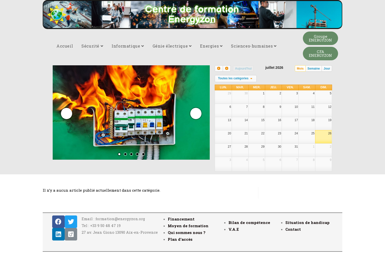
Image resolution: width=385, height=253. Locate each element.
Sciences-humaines (253, 46)
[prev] (219, 68)
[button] (320, 38)
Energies (211, 46)
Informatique (128, 46)
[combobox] (236, 78)
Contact (293, 229)
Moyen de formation (188, 225)
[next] (227, 68)
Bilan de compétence (249, 222)
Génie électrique (172, 46)
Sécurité (92, 46)
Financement (181, 218)
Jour (327, 68)
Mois (300, 68)
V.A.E (233, 229)
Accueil (64, 46)
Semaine (314, 68)
